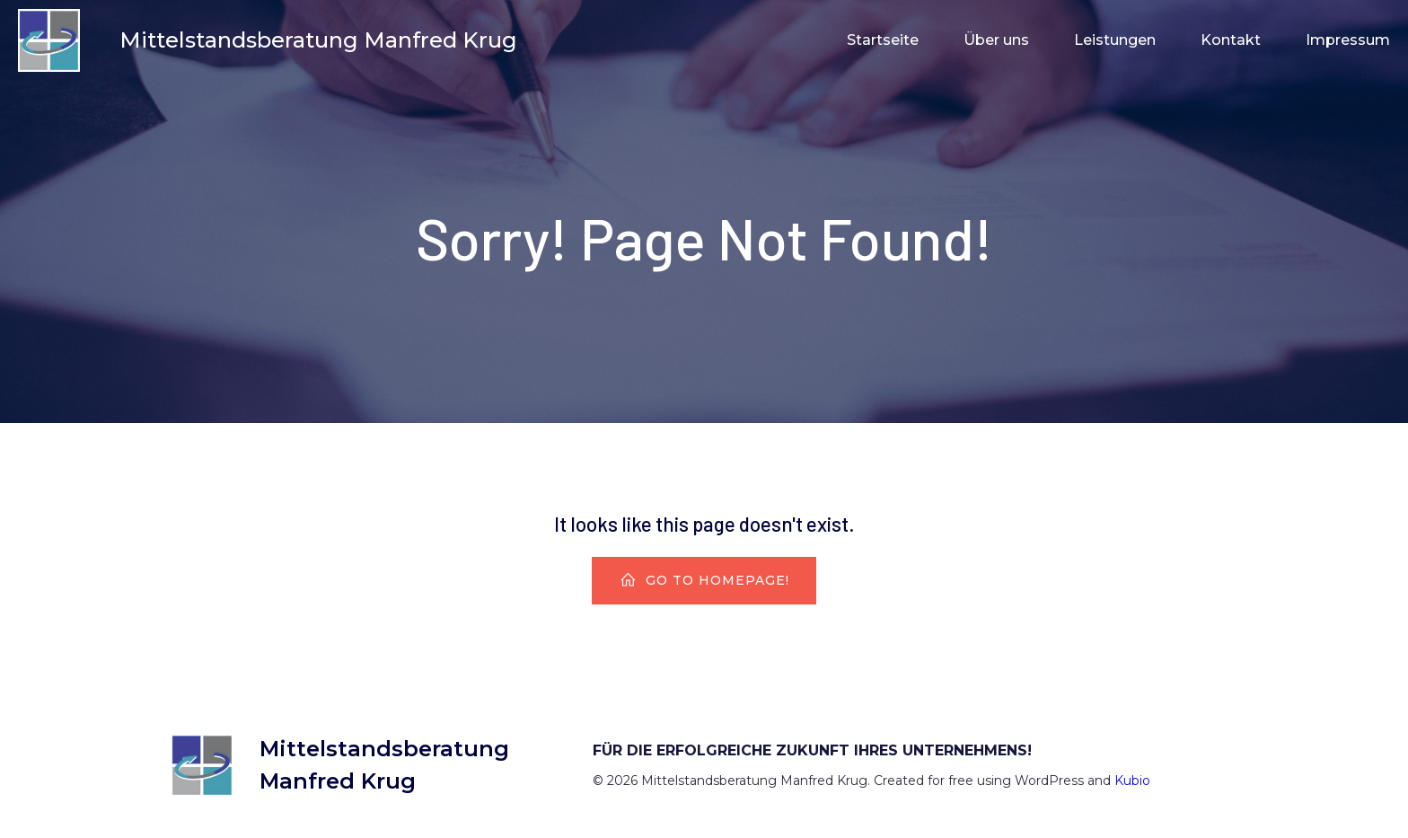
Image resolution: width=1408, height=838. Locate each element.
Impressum (1348, 40)
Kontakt (1231, 40)
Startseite (883, 40)
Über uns (996, 40)
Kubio (1132, 780)
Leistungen (1115, 40)
